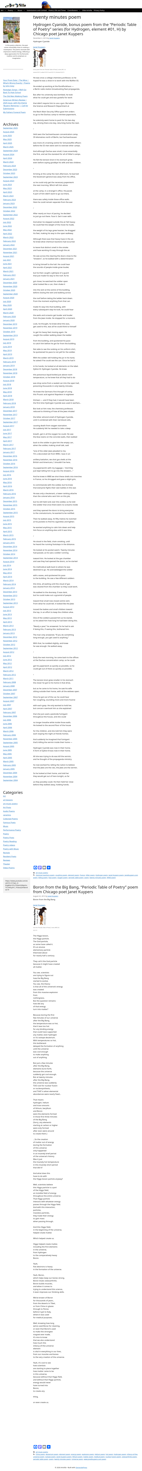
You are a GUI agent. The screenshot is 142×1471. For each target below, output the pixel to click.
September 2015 (10, 512)
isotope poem (50, 1457)
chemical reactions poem (45, 875)
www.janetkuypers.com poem (95, 1459)
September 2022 (10, 214)
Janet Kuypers (39, 47)
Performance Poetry (12, 830)
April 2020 (7, 309)
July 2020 (7, 301)
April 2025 (7, 143)
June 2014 (7, 569)
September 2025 (10, 128)
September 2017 (10, 422)
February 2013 (9, 629)
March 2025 (8, 147)
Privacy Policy (99, 10)
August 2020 (8, 297)
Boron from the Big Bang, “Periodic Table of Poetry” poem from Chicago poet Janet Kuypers (85, 889)
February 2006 (9, 735)
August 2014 (8, 561)
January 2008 (9, 686)
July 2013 (7, 610)
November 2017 (10, 414)
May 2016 (7, 482)
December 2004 (10, 772)
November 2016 (10, 460)
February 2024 (9, 165)
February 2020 (9, 316)
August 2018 (8, 380)
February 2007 (9, 712)
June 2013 (7, 614)
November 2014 (10, 550)
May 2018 (7, 392)
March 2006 (8, 731)
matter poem (88, 1457)
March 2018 (8, 399)
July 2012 (7, 656)
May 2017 (7, 437)
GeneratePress (81, 1467)
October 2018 (9, 377)
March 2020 (8, 312)
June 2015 (7, 524)
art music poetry (42, 873)
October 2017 (9, 418)
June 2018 (7, 388)
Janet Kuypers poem (116, 875)
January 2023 (9, 203)
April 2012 (7, 667)
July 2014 (7, 565)
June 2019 (7, 346)
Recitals (6, 852)
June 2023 (7, 184)
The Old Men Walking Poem (15, 96)
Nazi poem (52, 878)
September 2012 (10, 648)
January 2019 (9, 365)
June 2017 (7, 433)
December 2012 (10, 637)
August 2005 (8, 746)
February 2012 (9, 674)
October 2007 (9, 693)
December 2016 (10, 456)
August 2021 (8, 256)
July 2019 (7, 343)
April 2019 (7, 354)
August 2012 (8, 652)
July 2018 (7, 384)
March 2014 (8, 580)
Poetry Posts (8, 837)
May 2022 (7, 230)
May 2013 (7, 618)
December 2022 (10, 207)
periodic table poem (76, 878)
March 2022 (8, 237)
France (82, 875)
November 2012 (10, 640)
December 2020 (10, 282)
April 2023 (7, 192)
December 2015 (10, 501)
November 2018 (10, 373)
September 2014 (10, 558)
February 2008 (9, 682)
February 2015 (9, 539)
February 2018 (9, 403)
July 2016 (7, 475)
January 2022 (9, 245)
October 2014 (9, 554)
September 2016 (10, 467)
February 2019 (9, 361)
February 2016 (9, 493)
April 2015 (7, 531)
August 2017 (8, 426)
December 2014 (10, 546)
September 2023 (10, 177)
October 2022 (9, 211)
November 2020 (10, 286)
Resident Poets (9, 856)
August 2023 (8, 181)
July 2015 (7, 520)
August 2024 (8, 154)
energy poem (76, 1454)
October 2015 (9, 509)
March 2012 (8, 671)
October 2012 (9, 644)
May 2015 (7, 527)
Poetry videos (9, 845)
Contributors (74, 10)
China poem (40, 1454)
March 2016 (8, 490)
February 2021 (9, 275)
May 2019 (7, 350)
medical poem (99, 1457)
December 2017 (10, 410)
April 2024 (7, 158)
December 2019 (10, 324)
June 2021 (7, 263)
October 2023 (9, 173)
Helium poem (100, 1454)
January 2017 (9, 452)
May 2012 (7, 663)
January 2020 (9, 320)
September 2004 (10, 780)
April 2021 (7, 267)
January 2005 (9, 769)
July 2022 (7, 222)
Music (22, 10)
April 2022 (7, 233)
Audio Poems (9, 811)
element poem (73, 875)
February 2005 (9, 765)
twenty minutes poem (98, 878)
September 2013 (10, 603)
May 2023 (7, 188)
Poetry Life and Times (57, 10)
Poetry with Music (11, 849)
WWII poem (111, 878)
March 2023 (8, 196)
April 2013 (7, 622)
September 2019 (10, 335)
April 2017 (7, 441)
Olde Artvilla (87, 10)
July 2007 (7, 705)
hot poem (109, 1454)
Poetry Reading (10, 841)
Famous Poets (9, 822)
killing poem (43, 878)
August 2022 (8, 218)
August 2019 (8, 339)
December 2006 (10, 716)
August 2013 (8, 607)
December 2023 (10, 169)
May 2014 (7, 573)
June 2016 (7, 478)
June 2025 (7, 135)
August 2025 (8, 132)
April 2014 (7, 576)
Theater (6, 864)
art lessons (8, 800)
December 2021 (10, 248)
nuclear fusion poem (113, 1457)
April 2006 (7, 727)
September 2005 (10, 742)
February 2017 (9, 448)
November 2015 (10, 505)
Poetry (12, 10)
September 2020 (10, 294)
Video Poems (9, 867)
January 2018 (9, 407)
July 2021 (7, 260)
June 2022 (7, 226)
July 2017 (7, 429)
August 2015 (8, 516)
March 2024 (8, 162)
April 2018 (7, 395)
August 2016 (8, 471)
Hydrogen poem (102, 875)
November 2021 (10, 252)
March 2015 (8, 535)
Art (4, 10)
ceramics (7, 815)
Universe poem (77, 1459)
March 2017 (8, 444)
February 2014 (9, 584)
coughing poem (61, 875)
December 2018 (10, 369)
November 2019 (10, 328)
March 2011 (8, 678)
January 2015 (9, 542)
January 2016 (9, 497)
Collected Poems (10, 818)
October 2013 (9, 599)
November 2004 (10, 776)
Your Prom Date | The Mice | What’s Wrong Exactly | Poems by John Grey (16, 83)
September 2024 (10, 150)
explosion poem (88, 1454)
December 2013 (10, 591)
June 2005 (7, 750)
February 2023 (9, 199)
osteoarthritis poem (129, 1457)
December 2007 (10, 689)
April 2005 (7, 757)
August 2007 (8, 701)
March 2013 (8, 625)
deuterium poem (52, 1454)
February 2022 (9, 241)
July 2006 (7, 720)
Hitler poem (90, 875)
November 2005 (10, 738)
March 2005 (8, 761)
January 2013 (9, 633)
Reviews (6, 860)
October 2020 (9, 290)
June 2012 (7, 659)
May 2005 (7, 754)
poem (86, 878)
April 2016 (7, 486)
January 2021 (9, 279)
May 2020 (7, 305)
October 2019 (9, 331)
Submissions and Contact (37, 10)
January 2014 (9, 588)
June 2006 (7, 723)
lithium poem (77, 1457)
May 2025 (7, 139)
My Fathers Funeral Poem (14, 112)
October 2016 (9, 463)
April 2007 (7, 708)
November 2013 (10, 595)
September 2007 (10, 697)
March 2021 (8, 271)
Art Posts (7, 807)
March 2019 (8, 358)
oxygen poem (62, 878)
